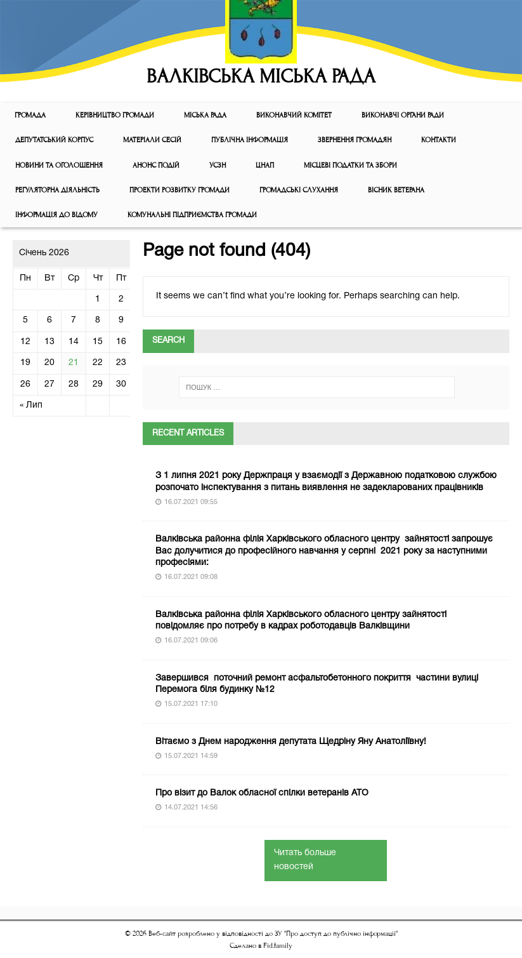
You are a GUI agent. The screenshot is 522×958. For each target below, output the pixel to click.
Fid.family (277, 945)
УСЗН (217, 165)
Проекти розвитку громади (179, 190)
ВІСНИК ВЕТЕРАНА (396, 190)
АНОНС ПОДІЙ (156, 165)
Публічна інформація (249, 140)
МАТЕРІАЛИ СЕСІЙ (152, 140)
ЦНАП (265, 165)
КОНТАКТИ (438, 140)
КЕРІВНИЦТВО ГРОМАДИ (114, 115)
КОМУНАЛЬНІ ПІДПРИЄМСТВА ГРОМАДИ (192, 215)
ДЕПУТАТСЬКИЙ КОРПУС (54, 140)
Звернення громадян (354, 140)
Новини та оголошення (59, 165)
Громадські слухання (298, 190)
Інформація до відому (56, 215)
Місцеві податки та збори (350, 165)
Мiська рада (205, 115)
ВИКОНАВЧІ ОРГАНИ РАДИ (403, 115)
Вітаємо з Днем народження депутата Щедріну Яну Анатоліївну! (290, 742)
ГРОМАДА (30, 115)
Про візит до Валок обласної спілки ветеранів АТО (262, 793)
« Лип (31, 405)
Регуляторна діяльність (57, 190)
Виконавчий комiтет (294, 115)
